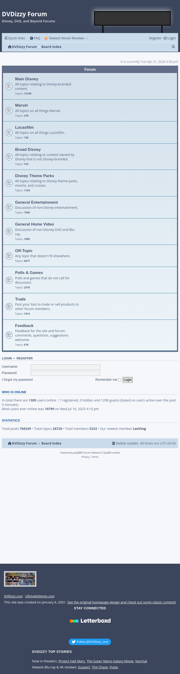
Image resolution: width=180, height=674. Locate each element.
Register (24, 358)
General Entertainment (36, 202)
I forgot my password (17, 379)
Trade (20, 299)
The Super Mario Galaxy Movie (110, 661)
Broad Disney (28, 149)
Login (7, 358)
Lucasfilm (24, 127)
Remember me (108, 379)
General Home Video (34, 224)
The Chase (100, 667)
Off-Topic (24, 250)
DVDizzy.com (13, 596)
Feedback (24, 325)
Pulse (114, 667)
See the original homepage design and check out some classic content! (121, 602)
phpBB (77, 452)
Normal (141, 661)
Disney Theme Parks (34, 175)
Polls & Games (29, 272)
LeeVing (139, 429)
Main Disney (26, 79)
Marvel (21, 105)
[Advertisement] (132, 18)
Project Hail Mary (72, 661)
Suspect (84, 667)
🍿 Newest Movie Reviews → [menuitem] (66, 38)
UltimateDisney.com (40, 596)
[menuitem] (35, 38)
